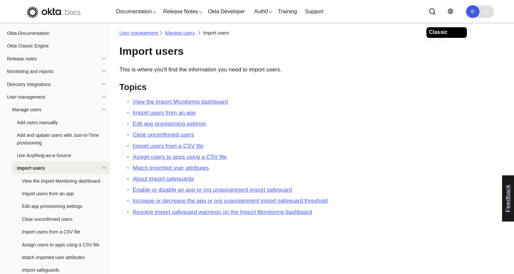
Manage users (26, 78)
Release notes (22, 27)
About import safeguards (163, 179)
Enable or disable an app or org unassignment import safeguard (212, 190)
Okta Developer (226, 11)
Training (287, 11)
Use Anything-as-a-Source (44, 124)
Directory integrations (29, 53)
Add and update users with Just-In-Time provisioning (58, 107)
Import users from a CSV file (51, 200)
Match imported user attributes (53, 226)
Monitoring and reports (30, 40)
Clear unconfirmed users (47, 188)
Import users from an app (48, 162)
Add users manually (37, 91)
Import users (31, 136)
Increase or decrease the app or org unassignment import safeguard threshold (230, 201)
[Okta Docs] (53, 11)
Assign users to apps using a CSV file (60, 213)
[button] (134, 11)
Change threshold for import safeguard (62, 264)
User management (26, 65)
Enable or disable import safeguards (59, 251)
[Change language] (450, 11)
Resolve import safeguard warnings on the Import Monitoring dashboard (222, 212)
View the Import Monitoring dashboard (61, 149)
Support (314, 11)
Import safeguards (40, 238)
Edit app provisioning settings (52, 175)
